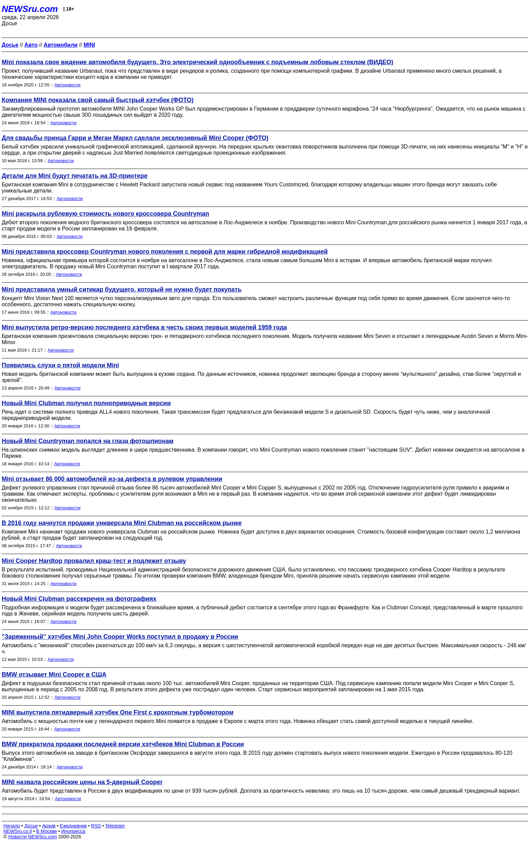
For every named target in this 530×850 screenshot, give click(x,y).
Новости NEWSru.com (32, 836)
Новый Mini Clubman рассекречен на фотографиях (79, 598)
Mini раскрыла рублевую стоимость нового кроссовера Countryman (105, 213)
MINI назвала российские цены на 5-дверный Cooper (82, 782)
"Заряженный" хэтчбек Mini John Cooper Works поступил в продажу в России (120, 636)
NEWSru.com (30, 9)
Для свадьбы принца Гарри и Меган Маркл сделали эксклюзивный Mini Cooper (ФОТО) (135, 137)
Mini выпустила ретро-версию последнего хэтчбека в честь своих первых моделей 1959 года (144, 327)
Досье (31, 825)
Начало (11, 825)
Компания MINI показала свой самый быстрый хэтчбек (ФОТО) (98, 100)
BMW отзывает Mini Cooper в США (54, 674)
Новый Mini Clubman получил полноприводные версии (86, 403)
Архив (49, 825)
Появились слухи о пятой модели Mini (60, 365)
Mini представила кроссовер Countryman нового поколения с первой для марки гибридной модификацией (165, 251)
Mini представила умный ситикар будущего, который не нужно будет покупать (121, 289)
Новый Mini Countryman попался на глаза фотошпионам (87, 441)
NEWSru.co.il (17, 831)
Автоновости (67, 84)
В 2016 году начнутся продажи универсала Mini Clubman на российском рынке (122, 523)
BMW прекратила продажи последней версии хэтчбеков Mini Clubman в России (123, 744)
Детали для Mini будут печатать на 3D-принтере (75, 175)
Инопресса (73, 831)
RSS (96, 825)
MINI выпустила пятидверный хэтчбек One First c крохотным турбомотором (117, 712)
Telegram (115, 825)
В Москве (46, 831)
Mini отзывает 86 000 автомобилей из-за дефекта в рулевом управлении (112, 479)
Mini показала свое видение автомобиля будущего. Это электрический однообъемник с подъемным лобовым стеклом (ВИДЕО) (197, 62)
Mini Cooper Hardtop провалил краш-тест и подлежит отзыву (94, 560)
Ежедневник (73, 825)
